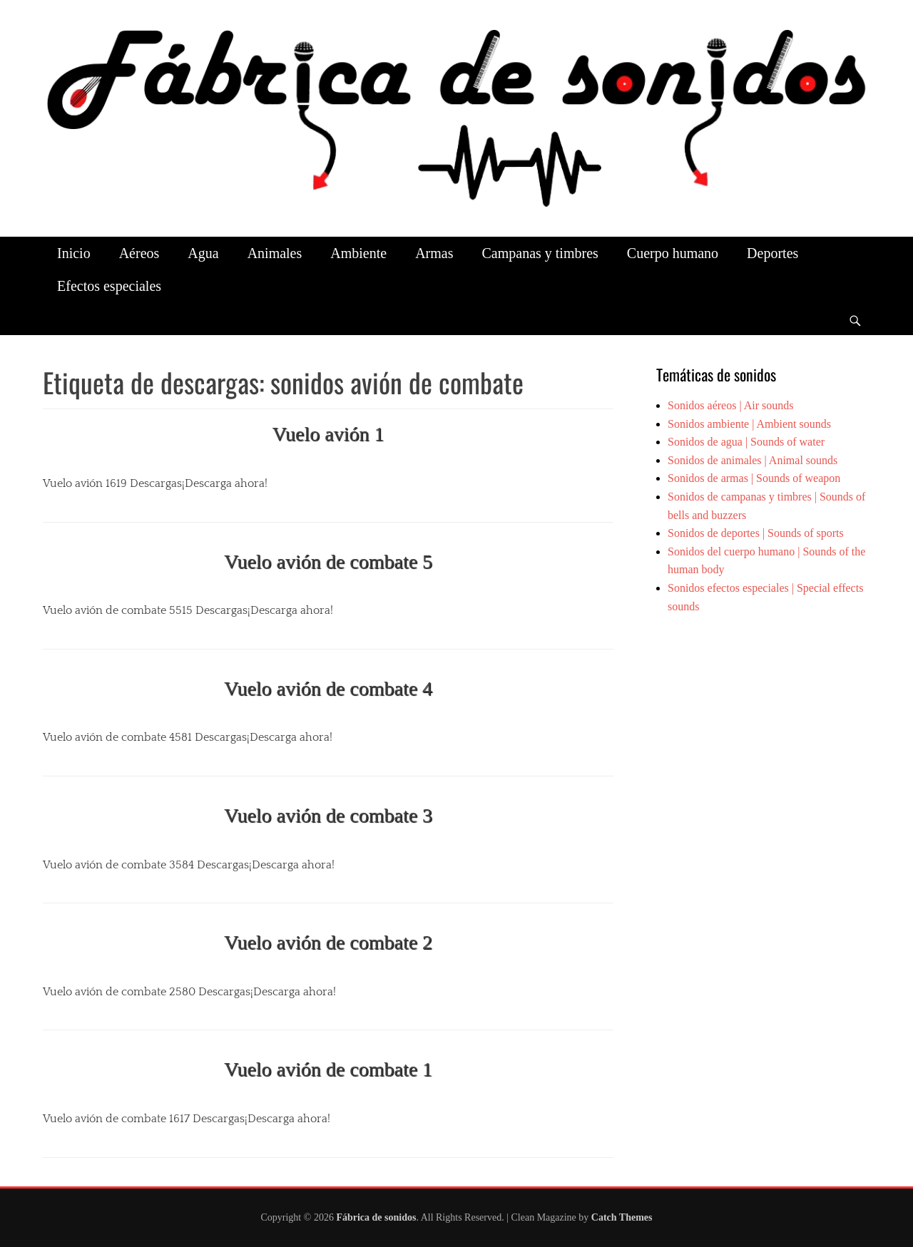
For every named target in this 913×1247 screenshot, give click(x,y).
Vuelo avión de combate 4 (328, 688)
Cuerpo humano (672, 253)
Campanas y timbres (539, 253)
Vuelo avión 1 (328, 434)
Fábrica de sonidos (376, 1217)
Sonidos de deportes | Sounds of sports (756, 533)
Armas (434, 253)
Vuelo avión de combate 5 (328, 561)
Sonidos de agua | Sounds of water (746, 442)
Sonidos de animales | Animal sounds (752, 460)
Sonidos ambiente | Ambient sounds (749, 424)
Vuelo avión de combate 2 (328, 942)
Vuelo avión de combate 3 (328, 815)
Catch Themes (622, 1217)
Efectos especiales (109, 286)
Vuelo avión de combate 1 (328, 1069)
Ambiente (358, 253)
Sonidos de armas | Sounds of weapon (754, 478)
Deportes (772, 253)
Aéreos (139, 253)
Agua (203, 253)
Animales (275, 253)
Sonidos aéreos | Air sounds (731, 405)
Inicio (74, 253)
